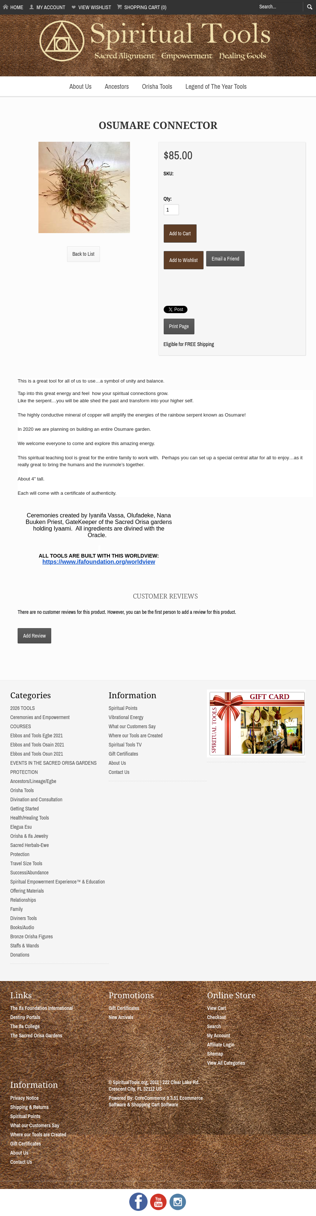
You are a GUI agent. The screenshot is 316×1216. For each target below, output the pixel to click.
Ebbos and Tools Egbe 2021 (36, 735)
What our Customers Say (132, 726)
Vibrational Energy (126, 717)
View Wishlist (91, 7)
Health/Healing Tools (29, 817)
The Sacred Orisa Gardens (36, 1035)
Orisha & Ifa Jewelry (29, 836)
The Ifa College (25, 1026)
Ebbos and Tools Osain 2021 (37, 744)
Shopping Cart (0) (141, 7)
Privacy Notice (24, 1098)
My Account (47, 7)
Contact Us (119, 772)
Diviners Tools (23, 918)
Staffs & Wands (24, 945)
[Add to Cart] (180, 233)
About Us (80, 86)
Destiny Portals (25, 1017)
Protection (19, 854)
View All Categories (226, 1063)
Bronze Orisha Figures (31, 936)
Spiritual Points (123, 708)
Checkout (216, 1017)
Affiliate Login (220, 1044)
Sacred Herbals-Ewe (29, 845)
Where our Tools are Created (136, 735)
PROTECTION (24, 772)
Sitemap (215, 1053)
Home (13, 7)
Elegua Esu (21, 827)
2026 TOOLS (22, 708)
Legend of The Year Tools (215, 86)
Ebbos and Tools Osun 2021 (36, 753)
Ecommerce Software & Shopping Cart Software (156, 1101)
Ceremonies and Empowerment (40, 717)
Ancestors (117, 86)
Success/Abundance (29, 872)
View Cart (216, 1008)
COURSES (20, 726)
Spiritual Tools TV (125, 744)
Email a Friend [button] (225, 258)
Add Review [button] (34, 635)
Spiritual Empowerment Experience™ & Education (57, 881)
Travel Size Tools (26, 863)
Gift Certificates (123, 753)
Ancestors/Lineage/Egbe (33, 781)
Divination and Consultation (36, 799)
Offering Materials (27, 891)
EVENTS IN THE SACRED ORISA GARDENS (53, 763)
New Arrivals (121, 1017)
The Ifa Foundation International (41, 1008)
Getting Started (24, 808)
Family (16, 909)
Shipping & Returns (29, 1107)
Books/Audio (22, 927)
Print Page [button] (179, 326)
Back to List (83, 254)
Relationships (23, 900)
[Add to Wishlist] (184, 260)
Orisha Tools (157, 86)
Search (214, 1026)
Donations (19, 954)
